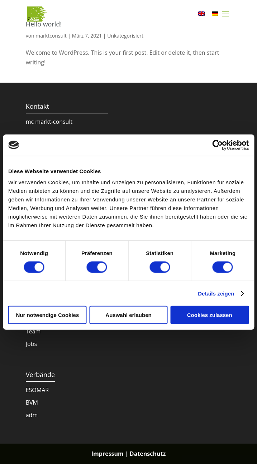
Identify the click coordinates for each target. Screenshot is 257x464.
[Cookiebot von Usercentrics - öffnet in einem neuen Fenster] (217, 145)
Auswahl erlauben (128, 315)
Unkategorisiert (125, 35)
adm (32, 415)
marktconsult (50, 35)
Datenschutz (148, 454)
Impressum (107, 454)
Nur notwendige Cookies (47, 315)
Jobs (31, 344)
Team (33, 331)
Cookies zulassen (209, 315)
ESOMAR (37, 390)
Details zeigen (216, 293)
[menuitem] (201, 13)
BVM (32, 402)
